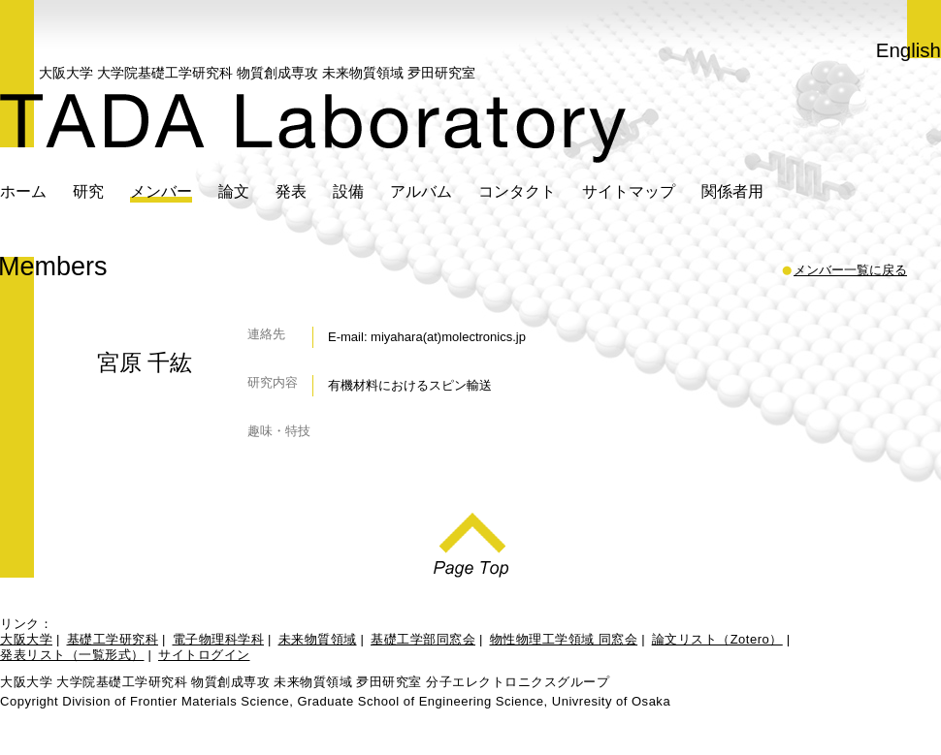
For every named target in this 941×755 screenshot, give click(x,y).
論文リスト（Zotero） (717, 639)
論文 (233, 191)
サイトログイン (204, 654)
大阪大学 (26, 639)
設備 (348, 191)
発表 (291, 191)
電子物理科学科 (219, 639)
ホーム (23, 191)
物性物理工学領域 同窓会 (564, 639)
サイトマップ (628, 191)
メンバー (161, 191)
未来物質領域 (317, 639)
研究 (88, 191)
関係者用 (732, 191)
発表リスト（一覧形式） (72, 654)
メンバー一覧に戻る (850, 270)
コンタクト (517, 191)
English (908, 50)
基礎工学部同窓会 (423, 639)
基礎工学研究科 (113, 639)
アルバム (421, 191)
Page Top (471, 540)
